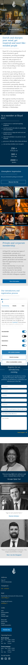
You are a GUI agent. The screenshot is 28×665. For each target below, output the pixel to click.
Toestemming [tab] (5, 305)
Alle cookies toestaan (14, 352)
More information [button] (14, 281)
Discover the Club (14, 29)
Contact (3, 614)
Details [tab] (14, 305)
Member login (4, 616)
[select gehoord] (14, 413)
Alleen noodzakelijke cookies (14, 362)
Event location (5, 612)
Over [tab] (23, 305)
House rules (4, 621)
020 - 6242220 (5, 588)
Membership (6, 629)
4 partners (15, 322)
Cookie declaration (6, 625)
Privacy (3, 623)
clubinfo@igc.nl (5, 597)
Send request (21, 432)
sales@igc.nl (4, 603)
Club (2, 610)
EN (24, 4)
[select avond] (14, 409)
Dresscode (4, 619)
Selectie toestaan (14, 357)
